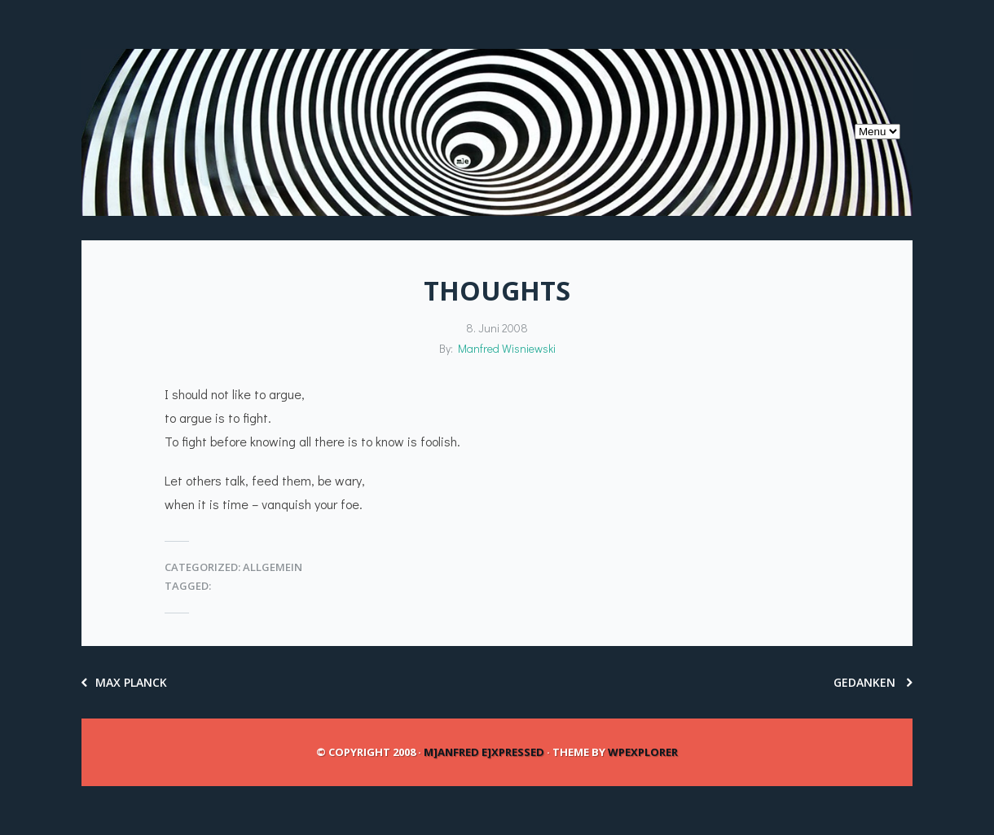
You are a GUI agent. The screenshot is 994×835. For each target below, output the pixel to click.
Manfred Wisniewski (507, 348)
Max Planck (124, 682)
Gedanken (873, 682)
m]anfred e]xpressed (484, 752)
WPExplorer (643, 752)
